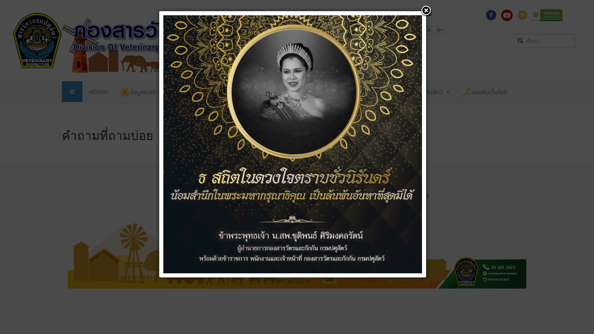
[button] (426, 11)
